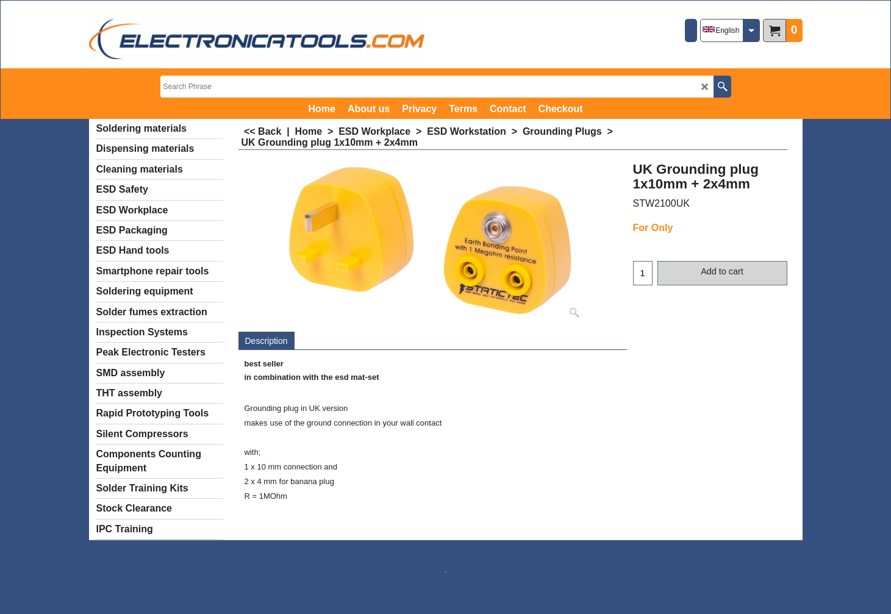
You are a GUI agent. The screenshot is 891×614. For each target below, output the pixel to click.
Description (266, 341)
